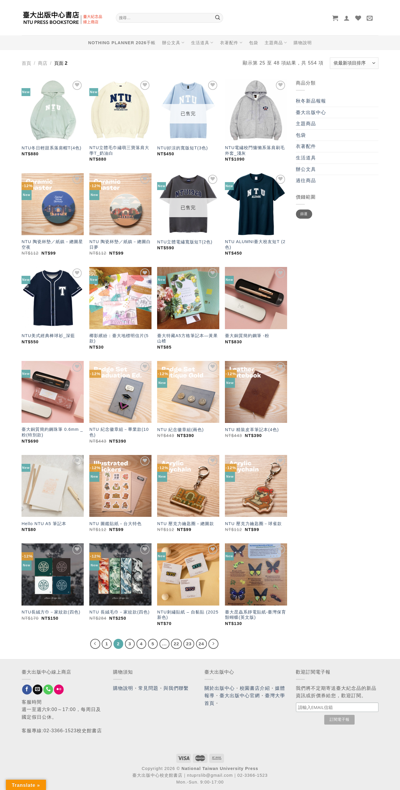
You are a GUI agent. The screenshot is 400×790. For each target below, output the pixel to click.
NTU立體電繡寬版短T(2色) (185, 242)
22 (176, 643)
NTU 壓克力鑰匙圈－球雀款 (253, 523)
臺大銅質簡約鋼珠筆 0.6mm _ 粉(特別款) (52, 432)
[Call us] (48, 690)
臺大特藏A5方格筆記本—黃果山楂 (187, 338)
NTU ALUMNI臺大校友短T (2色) (255, 244)
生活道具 (202, 42)
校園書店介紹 (255, 688)
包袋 (253, 42)
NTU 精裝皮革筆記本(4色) (252, 429)
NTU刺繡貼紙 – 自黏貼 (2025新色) (187, 615)
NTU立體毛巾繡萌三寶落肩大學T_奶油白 (119, 150)
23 (189, 643)
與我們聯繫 (176, 688)
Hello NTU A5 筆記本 (44, 523)
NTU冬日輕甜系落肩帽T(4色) (51, 148)
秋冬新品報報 (311, 100)
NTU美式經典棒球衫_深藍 (48, 335)
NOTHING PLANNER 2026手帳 (122, 42)
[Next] (213, 644)
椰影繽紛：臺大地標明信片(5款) (119, 338)
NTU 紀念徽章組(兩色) (180, 429)
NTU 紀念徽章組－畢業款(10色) (119, 432)
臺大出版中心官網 (240, 695)
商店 (42, 63)
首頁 (26, 63)
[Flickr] (59, 690)
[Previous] (95, 644)
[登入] (347, 17)
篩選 (304, 214)
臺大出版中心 (311, 112)
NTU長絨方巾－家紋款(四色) (51, 612)
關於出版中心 (220, 688)
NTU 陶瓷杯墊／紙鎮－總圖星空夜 (52, 244)
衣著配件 (231, 42)
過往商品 (306, 180)
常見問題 (148, 688)
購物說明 (303, 42)
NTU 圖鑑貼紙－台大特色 (115, 523)
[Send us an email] (37, 690)
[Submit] (218, 18)
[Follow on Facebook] (27, 690)
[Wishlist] (358, 17)
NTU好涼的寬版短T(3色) (182, 148)
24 (201, 643)
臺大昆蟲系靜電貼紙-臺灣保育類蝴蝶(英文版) (255, 615)
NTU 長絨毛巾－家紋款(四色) (119, 612)
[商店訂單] (354, 63)
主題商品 (276, 42)
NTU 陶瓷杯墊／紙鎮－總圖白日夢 (120, 244)
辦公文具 (173, 42)
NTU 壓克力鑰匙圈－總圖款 (185, 523)
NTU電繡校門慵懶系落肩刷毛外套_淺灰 (255, 150)
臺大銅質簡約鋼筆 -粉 (247, 335)
